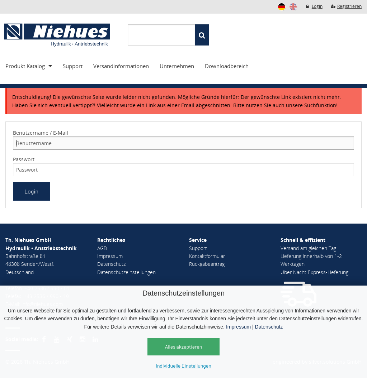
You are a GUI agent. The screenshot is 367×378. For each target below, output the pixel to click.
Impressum (238, 327)
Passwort (23, 159)
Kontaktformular (207, 256)
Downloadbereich (227, 66)
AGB (102, 248)
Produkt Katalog (25, 66)
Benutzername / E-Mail (40, 132)
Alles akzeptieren (183, 347)
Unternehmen (177, 66)
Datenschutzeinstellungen (126, 272)
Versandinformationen (121, 66)
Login (314, 6)
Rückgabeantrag (207, 263)
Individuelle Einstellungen (183, 366)
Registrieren (346, 6)
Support (73, 66)
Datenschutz (269, 327)
